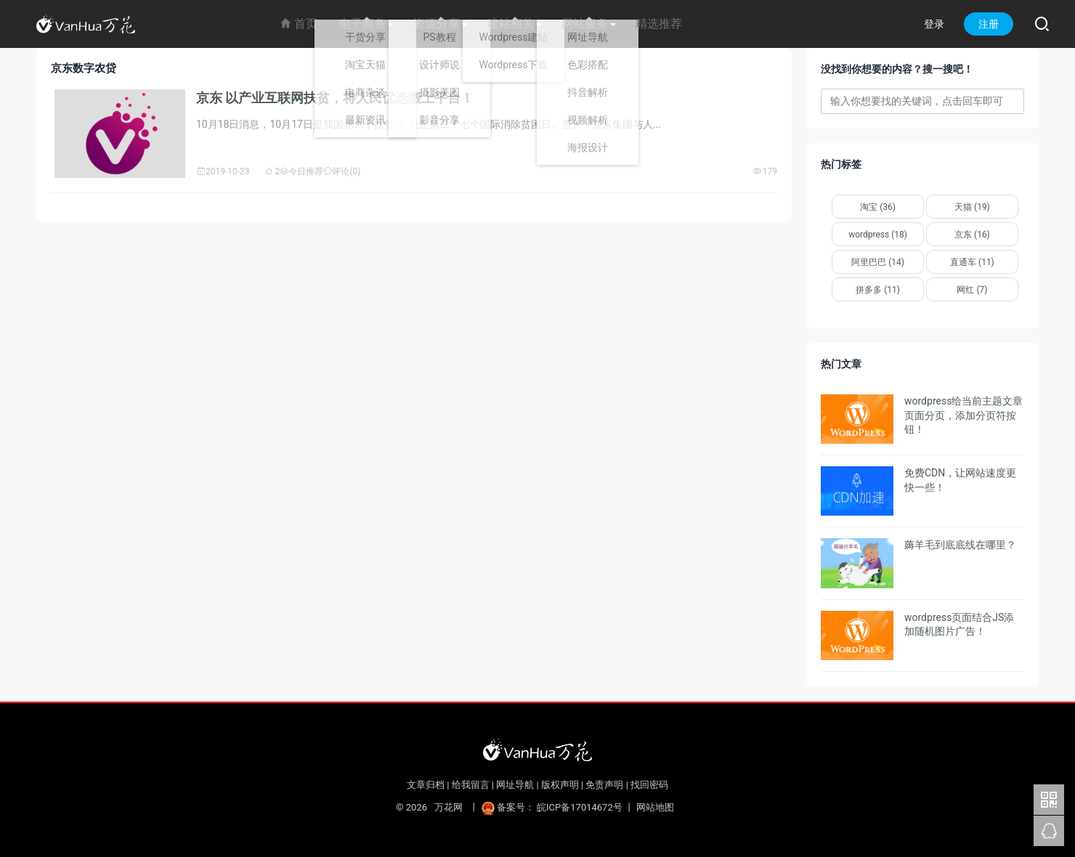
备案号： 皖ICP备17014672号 (553, 807)
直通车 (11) (972, 262)
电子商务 (362, 24)
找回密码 (649, 784)
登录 (934, 24)
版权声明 (560, 784)
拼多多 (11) (878, 290)
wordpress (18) (877, 235)
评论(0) (341, 171)
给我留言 (471, 784)
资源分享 (436, 24)
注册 (988, 24)
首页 (298, 24)
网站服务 (584, 24)
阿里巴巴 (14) (877, 262)
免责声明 (604, 784)
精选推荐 (659, 24)
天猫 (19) (972, 207)
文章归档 (426, 784)
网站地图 (655, 807)
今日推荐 (301, 171)
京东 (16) (972, 235)
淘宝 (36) (878, 207)
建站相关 (510, 24)
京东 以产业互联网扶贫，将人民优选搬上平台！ (335, 97)
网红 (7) (972, 290)
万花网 (447, 807)
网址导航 (515, 784)
